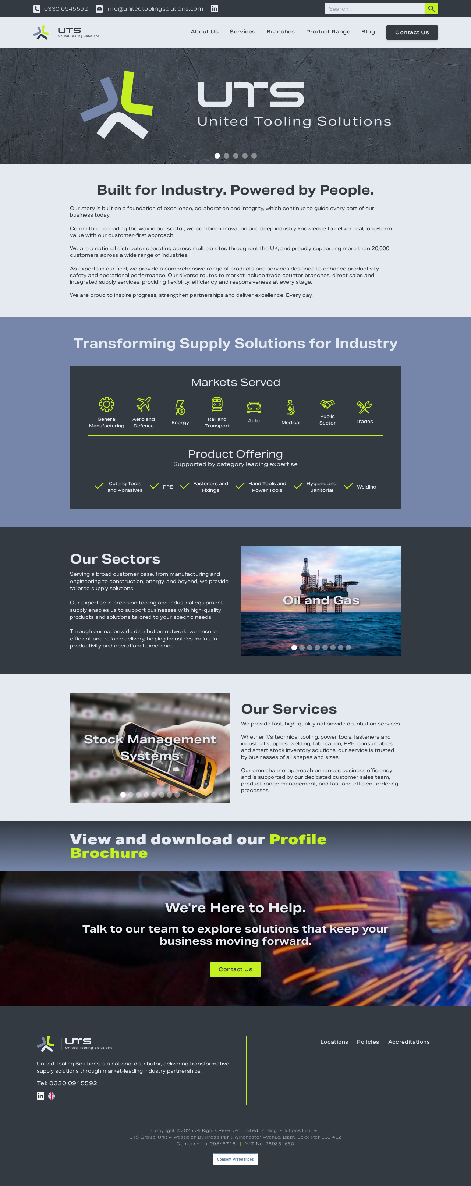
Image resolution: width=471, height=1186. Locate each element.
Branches (280, 32)
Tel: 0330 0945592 (67, 1083)
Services (242, 32)
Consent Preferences (235, 1159)
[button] (217, 156)
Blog (368, 32)
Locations (334, 1042)
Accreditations (409, 1042)
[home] (66, 32)
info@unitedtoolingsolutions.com (155, 9)
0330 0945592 (66, 9)
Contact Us (412, 33)
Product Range (328, 32)
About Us (205, 32)
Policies (368, 1042)
